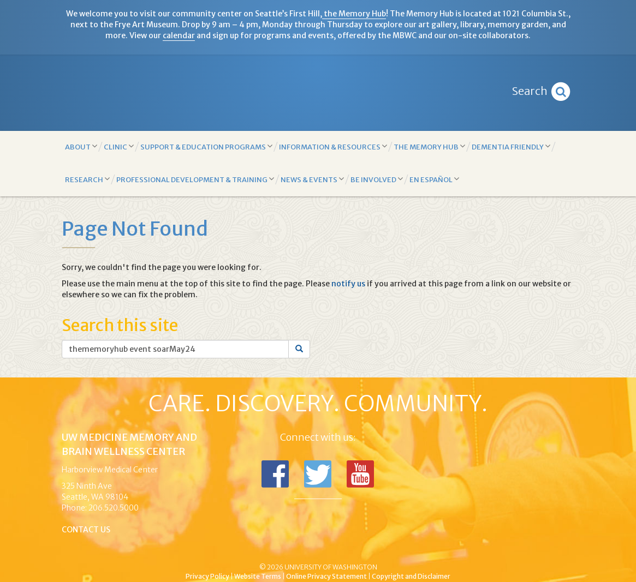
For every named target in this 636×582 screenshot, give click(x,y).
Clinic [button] (119, 146)
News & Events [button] (312, 179)
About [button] (81, 146)
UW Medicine (228, 549)
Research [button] (87, 179)
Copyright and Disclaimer (411, 576)
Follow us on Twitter (317, 474)
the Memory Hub (354, 14)
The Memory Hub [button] (429, 146)
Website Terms (257, 576)
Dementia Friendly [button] (511, 146)
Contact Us (86, 530)
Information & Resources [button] (333, 146)
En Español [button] (434, 179)
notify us (348, 284)
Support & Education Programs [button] (206, 146)
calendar (179, 35)
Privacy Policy (207, 576)
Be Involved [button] (376, 179)
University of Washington (365, 549)
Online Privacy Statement (326, 576)
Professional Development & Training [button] (195, 179)
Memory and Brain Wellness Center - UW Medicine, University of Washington (318, 92)
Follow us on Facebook (275, 474)
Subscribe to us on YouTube (360, 474)
